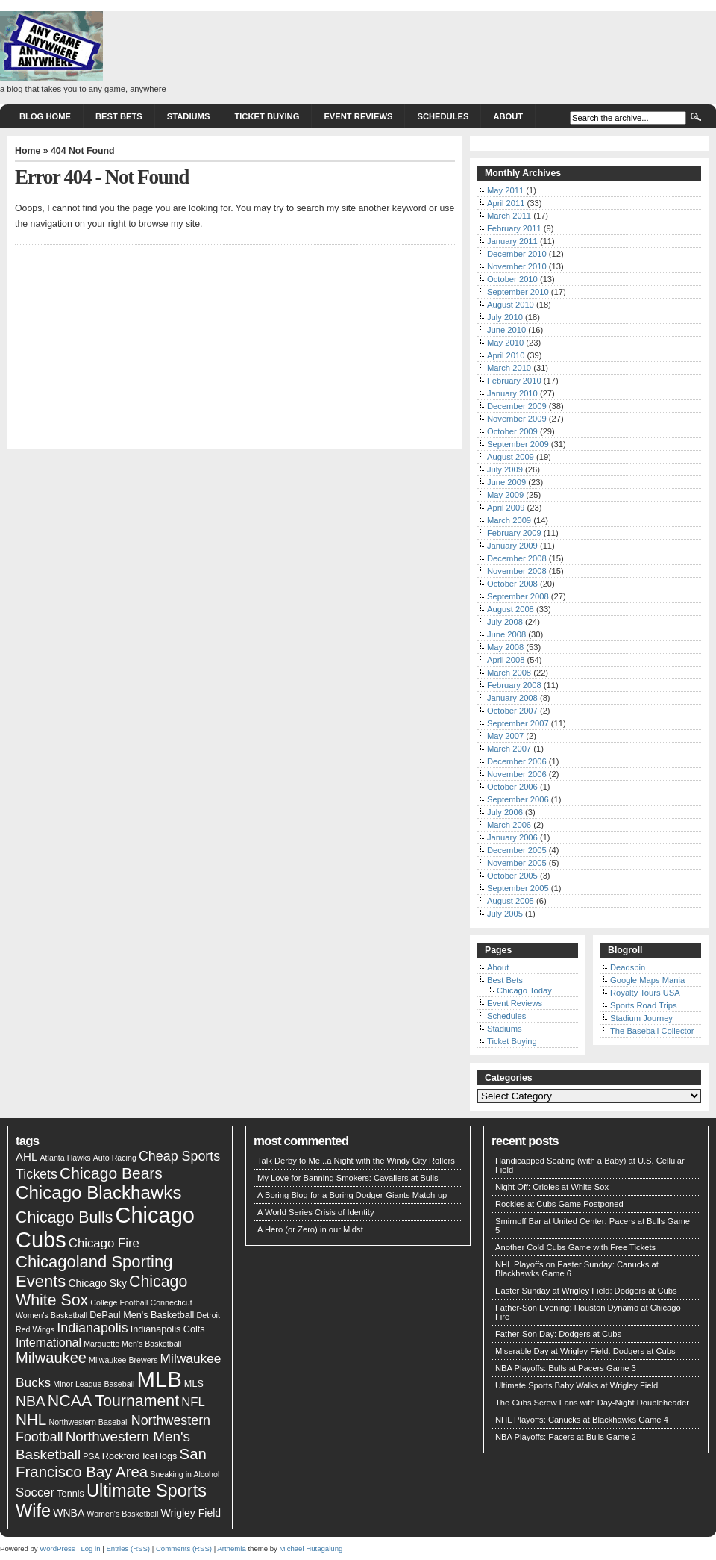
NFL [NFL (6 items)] (193, 1402)
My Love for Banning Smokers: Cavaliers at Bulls (348, 1177)
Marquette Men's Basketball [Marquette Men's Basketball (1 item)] (132, 1343)
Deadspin (627, 967)
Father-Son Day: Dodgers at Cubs (558, 1333)
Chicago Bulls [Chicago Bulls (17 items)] (64, 1217)
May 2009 (505, 494)
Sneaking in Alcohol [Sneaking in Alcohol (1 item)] (184, 1474)
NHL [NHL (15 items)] (31, 1419)
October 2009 (512, 431)
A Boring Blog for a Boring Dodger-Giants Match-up (352, 1195)
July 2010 (505, 317)
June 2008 (506, 634)
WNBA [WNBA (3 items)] (68, 1513)
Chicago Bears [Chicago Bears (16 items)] (111, 1173)
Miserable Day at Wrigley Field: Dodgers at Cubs (585, 1351)
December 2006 (517, 761)
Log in (90, 1548)
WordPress (57, 1548)
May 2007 (505, 735)
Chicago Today (524, 990)
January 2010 (512, 393)
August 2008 (510, 609)
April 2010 (505, 355)
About (508, 116)
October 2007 (512, 710)
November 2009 (517, 418)
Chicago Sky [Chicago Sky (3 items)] (97, 1283)
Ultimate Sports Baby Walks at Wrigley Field (576, 1385)
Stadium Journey (641, 1018)
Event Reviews (358, 116)
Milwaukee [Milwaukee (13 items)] (51, 1358)
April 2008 (505, 659)
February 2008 (514, 685)
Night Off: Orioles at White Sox (552, 1186)
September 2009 (518, 444)
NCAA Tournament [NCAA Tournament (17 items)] (113, 1401)
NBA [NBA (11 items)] (30, 1401)
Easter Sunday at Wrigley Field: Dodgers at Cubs (586, 1290)
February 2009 (514, 532)
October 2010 (512, 279)
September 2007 (518, 723)
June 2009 (506, 482)
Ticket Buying (266, 116)
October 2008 (512, 583)
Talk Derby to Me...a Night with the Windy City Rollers (356, 1160)
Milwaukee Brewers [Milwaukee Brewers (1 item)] (123, 1359)
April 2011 (505, 203)
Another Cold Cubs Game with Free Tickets (575, 1247)
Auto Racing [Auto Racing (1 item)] (114, 1157)
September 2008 (518, 596)
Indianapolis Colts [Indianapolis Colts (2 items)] (168, 1329)
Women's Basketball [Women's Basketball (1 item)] (122, 1513)
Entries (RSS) (128, 1548)
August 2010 (510, 304)
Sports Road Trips (643, 1005)
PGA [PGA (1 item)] (91, 1456)
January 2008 (512, 697)
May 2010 (505, 342)
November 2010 (517, 266)
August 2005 (510, 900)
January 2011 (512, 241)
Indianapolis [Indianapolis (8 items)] (92, 1327)
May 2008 (505, 647)
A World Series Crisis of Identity (315, 1212)
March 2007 (509, 748)
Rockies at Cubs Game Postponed (559, 1203)
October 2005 (512, 875)
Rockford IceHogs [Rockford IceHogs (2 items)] (140, 1456)
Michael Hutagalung (311, 1548)
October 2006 (512, 786)
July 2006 (505, 812)
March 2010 (509, 368)
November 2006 (517, 774)
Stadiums (188, 116)
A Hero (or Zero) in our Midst (310, 1229)
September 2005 (518, 888)
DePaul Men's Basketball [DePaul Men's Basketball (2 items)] (142, 1315)
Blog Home (45, 116)
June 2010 (506, 329)
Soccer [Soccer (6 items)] (35, 1492)
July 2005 (505, 913)
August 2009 (510, 456)
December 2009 (517, 406)
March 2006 (509, 824)
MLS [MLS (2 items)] (194, 1384)
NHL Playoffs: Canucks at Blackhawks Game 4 (581, 1419)
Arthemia (231, 1548)
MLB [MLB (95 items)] (158, 1379)
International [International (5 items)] (48, 1342)
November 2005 (517, 862)
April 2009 (505, 507)
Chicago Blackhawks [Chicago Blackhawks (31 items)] (98, 1192)
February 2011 (514, 228)
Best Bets (118, 116)
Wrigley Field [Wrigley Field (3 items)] (190, 1513)
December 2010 (517, 253)
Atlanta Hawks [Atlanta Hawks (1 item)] (65, 1157)
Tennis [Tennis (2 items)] (70, 1493)
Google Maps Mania (647, 980)
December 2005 (517, 850)
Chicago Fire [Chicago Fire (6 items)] (104, 1243)
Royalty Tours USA (645, 992)
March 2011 (509, 215)
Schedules (442, 116)
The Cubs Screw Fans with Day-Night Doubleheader (592, 1402)
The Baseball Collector (652, 1030)
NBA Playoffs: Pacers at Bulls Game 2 (565, 1436)
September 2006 (518, 799)
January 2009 (512, 545)
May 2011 (505, 190)
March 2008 (509, 672)
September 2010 (518, 291)
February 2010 (514, 380)
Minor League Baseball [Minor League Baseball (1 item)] (93, 1383)
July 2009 (505, 469)
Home (27, 151)
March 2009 (509, 520)
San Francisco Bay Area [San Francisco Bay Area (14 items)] (111, 1462)
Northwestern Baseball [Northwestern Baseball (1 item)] (88, 1421)
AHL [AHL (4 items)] (26, 1156)
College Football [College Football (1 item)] (119, 1302)
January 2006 (512, 837)
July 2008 (505, 621)
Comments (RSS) (184, 1548)
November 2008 (517, 571)
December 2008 (517, 558)
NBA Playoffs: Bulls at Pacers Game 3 (565, 1368)
